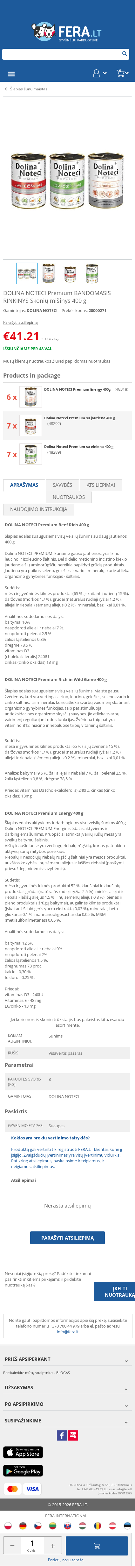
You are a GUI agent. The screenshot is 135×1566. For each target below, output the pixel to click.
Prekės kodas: (75, 310)
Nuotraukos (69, 497)
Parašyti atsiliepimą (20, 322)
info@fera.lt (68, 1332)
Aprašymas (24, 485)
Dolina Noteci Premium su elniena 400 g (78, 446)
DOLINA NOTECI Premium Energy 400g (77, 389)
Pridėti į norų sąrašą (66, 1559)
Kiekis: (32, 1550)
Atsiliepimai (101, 485)
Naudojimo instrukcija (38, 509)
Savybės (62, 485)
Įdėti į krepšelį (97, 1546)
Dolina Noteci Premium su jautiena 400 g (79, 417)
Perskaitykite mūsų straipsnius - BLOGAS (36, 1372)
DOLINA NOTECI (42, 310)
